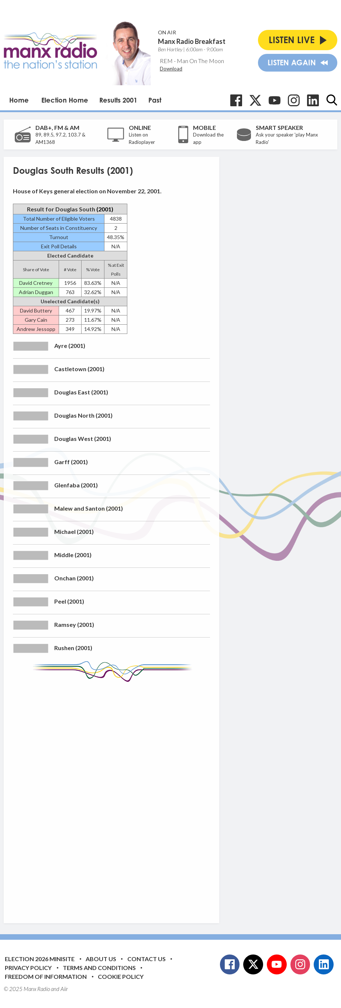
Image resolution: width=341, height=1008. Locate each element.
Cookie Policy (121, 976)
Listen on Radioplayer (142, 138)
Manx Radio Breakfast (191, 41)
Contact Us (146, 958)
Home (19, 100)
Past (154, 100)
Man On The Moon (200, 60)
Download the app (208, 138)
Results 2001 (118, 100)
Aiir (64, 988)
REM (166, 60)
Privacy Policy (28, 967)
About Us (101, 958)
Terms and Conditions (99, 967)
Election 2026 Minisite (40, 958)
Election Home (64, 100)
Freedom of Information (46, 976)
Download (171, 69)
